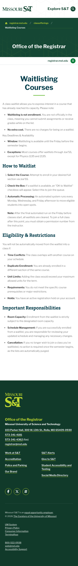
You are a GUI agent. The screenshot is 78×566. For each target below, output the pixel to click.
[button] (73, 8)
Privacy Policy (12, 528)
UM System (11, 524)
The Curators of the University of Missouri (35, 516)
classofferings (41, 23)
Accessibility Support (16, 549)
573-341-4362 (14, 439)
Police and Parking (16, 465)
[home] (17, 9)
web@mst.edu (12, 546)
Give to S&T (49, 459)
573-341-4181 (13, 434)
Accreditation (13, 459)
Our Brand (11, 471)
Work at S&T (12, 452)
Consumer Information (16, 531)
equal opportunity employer (38, 512)
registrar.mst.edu (18, 23)
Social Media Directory (55, 475)
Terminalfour (11, 534)
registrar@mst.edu (16, 444)
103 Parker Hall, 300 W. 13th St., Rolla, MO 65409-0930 (38, 430)
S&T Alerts (48, 452)
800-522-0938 (13, 542)
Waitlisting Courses (15, 27)
